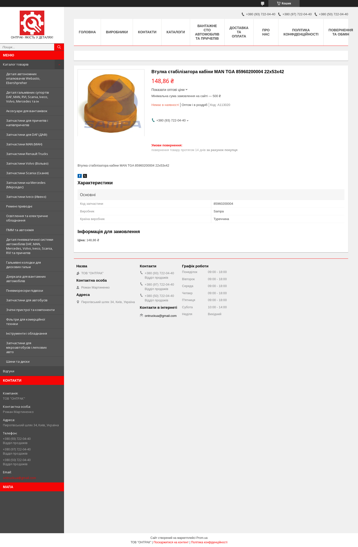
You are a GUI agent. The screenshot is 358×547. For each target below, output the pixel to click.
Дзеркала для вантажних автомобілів (26, 278)
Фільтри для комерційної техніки (25, 321)
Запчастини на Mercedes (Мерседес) (26, 184)
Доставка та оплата (238, 32)
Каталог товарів (16, 64)
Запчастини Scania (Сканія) (27, 173)
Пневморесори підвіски (24, 290)
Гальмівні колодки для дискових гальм (23, 264)
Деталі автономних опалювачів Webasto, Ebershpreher (23, 78)
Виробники (117, 32)
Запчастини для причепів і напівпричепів (27, 122)
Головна (87, 32)
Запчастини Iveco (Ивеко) (26, 196)
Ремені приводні (19, 206)
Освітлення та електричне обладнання (27, 218)
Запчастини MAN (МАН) (24, 144)
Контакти (147, 32)
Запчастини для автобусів (27, 300)
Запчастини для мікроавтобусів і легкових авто (26, 347)
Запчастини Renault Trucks (27, 154)
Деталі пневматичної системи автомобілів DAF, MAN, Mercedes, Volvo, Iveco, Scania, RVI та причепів (29, 246)
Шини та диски (18, 361)
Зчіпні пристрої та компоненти (30, 310)
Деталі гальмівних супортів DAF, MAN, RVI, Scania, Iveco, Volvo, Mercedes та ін (27, 96)
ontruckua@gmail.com (19, 478)
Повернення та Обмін (340, 32)
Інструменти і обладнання (26, 333)
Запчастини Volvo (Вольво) (27, 163)
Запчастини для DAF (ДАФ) (26, 134)
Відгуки (8, 371)
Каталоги (175, 32)
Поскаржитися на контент (171, 542)
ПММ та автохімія (20, 230)
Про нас (266, 32)
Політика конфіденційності (300, 32)
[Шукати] (59, 47)
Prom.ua (202, 538)
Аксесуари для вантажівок (27, 111)
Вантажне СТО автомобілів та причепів (207, 32)
